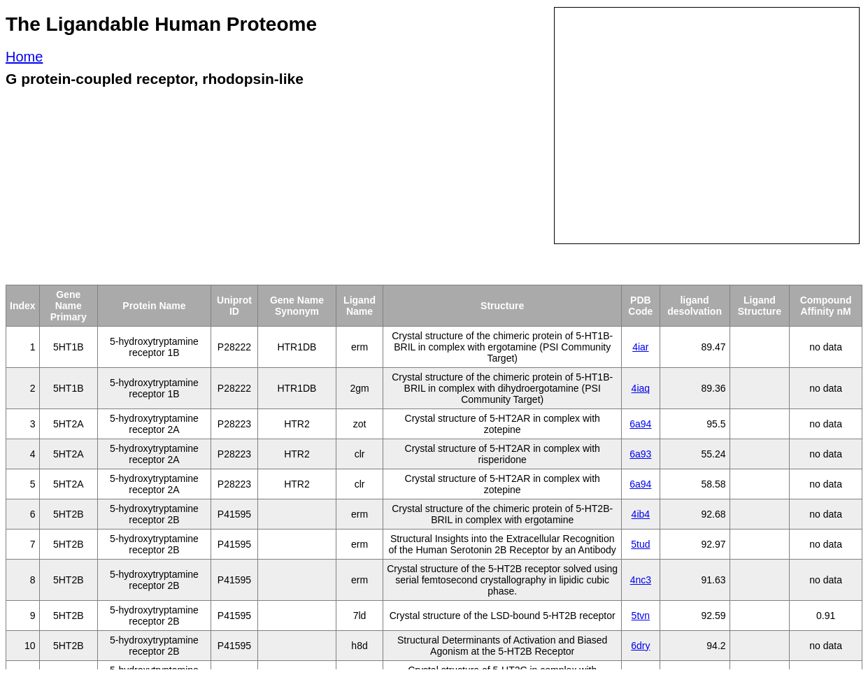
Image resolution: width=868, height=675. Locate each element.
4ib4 (641, 514)
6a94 (640, 423)
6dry (640, 645)
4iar (640, 347)
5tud (640, 544)
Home (24, 56)
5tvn (641, 615)
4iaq (641, 388)
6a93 (640, 454)
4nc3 (640, 579)
